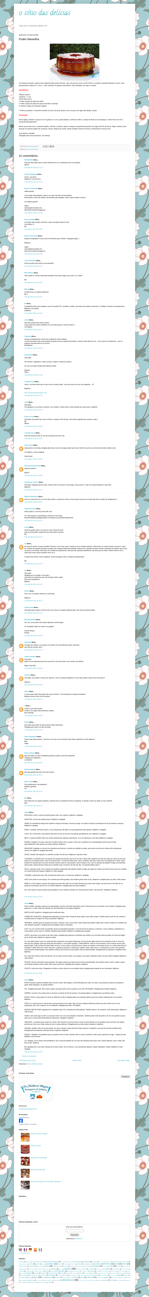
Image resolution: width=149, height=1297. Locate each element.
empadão (91, 1269)
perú (43, 1277)
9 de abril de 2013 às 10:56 (33, 973)
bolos (124, 1264)
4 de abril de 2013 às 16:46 (33, 348)
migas (31, 1275)
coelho (119, 1266)
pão (119, 1275)
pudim (28, 149)
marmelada (114, 1273)
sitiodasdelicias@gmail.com (28, 1109)
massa (128, 1273)
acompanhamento (38, 1261)
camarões (32, 1266)
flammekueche (75, 1271)
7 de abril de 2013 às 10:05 (33, 715)
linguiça (68, 1273)
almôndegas (77, 1261)
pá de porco (113, 1275)
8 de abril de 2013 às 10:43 (33, 775)
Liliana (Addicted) (30, 174)
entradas (107, 1269)
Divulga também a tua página (28, 1124)
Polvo (76, 1277)
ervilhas (21, 1271)
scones (56, 1280)
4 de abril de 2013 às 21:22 (33, 490)
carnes (66, 1266)
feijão (46, 1271)
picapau (65, 1277)
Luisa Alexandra (30, 260)
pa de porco (103, 1275)
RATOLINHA (28, 160)
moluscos (43, 1275)
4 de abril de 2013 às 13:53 (33, 282)
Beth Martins (29, 273)
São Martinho (39, 1280)
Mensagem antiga (123, 1060)
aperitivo (108, 1261)
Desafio (53, 1269)
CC (25, 543)
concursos (32, 1269)
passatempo (22, 1277)
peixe (36, 1277)
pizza (70, 1277)
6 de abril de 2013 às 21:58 (33, 685)
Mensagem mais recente (28, 1060)
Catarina (27, 675)
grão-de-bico (121, 1271)
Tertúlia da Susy (30, 509)
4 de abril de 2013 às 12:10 (33, 266)
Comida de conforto (31, 482)
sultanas (94, 1280)
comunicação (23, 1269)
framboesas (85, 1271)
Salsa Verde (28, 781)
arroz (31, 1264)
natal (65, 1275)
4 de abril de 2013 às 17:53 (33, 395)
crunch (47, 1269)
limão (62, 1273)
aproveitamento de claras (120, 1261)
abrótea (28, 1261)
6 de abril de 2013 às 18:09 (33, 668)
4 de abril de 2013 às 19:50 (33, 459)
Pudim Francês (36, 1146)
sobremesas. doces (84, 1280)
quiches (123, 1277)
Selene (26, 591)
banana (66, 1264)
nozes (82, 1275)
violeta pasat (29, 607)
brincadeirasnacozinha (32, 466)
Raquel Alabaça (29, 769)
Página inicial (76, 1060)
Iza (25, 570)
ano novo (101, 1261)
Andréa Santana (30, 657)
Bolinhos (107, 1264)
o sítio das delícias (44, 13)
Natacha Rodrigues (31, 496)
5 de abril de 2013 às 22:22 (33, 601)
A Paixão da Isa (29, 433)
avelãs (38, 1264)
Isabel (26, 812)
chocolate (95, 1266)
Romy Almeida (29, 219)
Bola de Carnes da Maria (39, 1134)
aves (43, 1264)
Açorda (63, 1261)
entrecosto (116, 1269)
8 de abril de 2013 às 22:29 (33, 791)
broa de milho (23, 1266)
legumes (43, 1273)
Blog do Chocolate (31, 188)
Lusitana (87, 1273)
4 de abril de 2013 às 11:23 (33, 167)
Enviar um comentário (29, 1056)
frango (92, 1271)
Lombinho (74, 1273)
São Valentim (49, 1280)
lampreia (23, 1273)
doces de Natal (81, 1269)
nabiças (60, 1275)
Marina (26, 289)
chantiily (87, 1266)
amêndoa (86, 1262)
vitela (50, 1282)
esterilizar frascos (38, 1271)
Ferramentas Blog (25, 1253)
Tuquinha (27, 336)
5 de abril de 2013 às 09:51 (33, 502)
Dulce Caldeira (29, 753)
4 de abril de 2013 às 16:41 (33, 330)
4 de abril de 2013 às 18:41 (33, 410)
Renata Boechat (30, 619)
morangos (52, 1275)
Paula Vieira (28, 445)
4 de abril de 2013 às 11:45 (33, 213)
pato (30, 1277)
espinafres (28, 1271)
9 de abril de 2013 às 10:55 (33, 897)
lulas (81, 1273)
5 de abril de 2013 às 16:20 (33, 584)
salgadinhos (30, 1280)
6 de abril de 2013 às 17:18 (33, 650)
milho (36, 1275)
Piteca (26, 691)
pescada (50, 1277)
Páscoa (126, 1275)
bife (84, 1264)
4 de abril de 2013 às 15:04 (33, 313)
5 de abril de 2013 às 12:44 (33, 537)
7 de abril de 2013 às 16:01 (33, 746)
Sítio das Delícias (24, 1117)
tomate (128, 1280)
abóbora (21, 1261)
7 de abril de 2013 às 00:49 (33, 699)
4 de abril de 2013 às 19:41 (33, 438)
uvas (22, 1282)
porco (82, 1277)
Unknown (27, 642)
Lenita (26, 527)
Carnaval (40, 1266)
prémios (90, 1277)
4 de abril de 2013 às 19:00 (33, 426)
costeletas (40, 1269)
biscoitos (90, 1264)
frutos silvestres (105, 1271)
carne (46, 1266)
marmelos (121, 1273)
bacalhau (50, 1264)
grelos (128, 1271)
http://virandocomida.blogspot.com (35, 393)
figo (68, 1271)
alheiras (69, 1261)
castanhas (73, 1266)
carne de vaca (57, 1266)
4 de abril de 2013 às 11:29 (33, 182)
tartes (112, 1280)
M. (25, 303)
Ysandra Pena (29, 381)
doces (67, 1268)
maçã (93, 1273)
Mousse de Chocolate (38, 1170)
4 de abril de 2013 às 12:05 (33, 229)
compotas (125, 1266)
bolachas (98, 1264)
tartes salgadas (120, 1280)
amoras (94, 1261)
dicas (60, 1269)
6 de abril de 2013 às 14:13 (33, 613)
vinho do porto (42, 1282)
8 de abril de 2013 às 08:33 (33, 763)
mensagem (24, 1275)
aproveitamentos (23, 1264)
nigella (76, 1275)
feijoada (53, 1271)
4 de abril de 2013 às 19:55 (33, 475)
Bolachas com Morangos (39, 1158)
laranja (36, 1273)
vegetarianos (33, 1282)
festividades (61, 1271)
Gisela (26, 722)
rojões (128, 1277)
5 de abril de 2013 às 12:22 (33, 520)
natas (71, 1275)
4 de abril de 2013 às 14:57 (33, 297)
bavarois (72, 1264)
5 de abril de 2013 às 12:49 (33, 564)
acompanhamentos (52, 1262)
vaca (26, 1282)
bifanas (79, 1264)
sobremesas (34, 149)
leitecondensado (53, 1273)
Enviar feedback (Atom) (35, 1064)
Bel (25, 798)
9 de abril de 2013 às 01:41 (33, 806)
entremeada (125, 1269)
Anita (26, 402)
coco (111, 1266)
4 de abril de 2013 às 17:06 (33, 375)
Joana (26, 320)
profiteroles (100, 1277)
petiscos (57, 1277)
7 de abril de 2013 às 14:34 (33, 730)
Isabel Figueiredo (30, 736)
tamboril (100, 1280)
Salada (22, 1280)
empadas (99, 1269)
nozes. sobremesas (92, 1275)
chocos (105, 1266)
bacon (60, 1264)
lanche (29, 1273)
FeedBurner (79, 1239)
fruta (97, 1271)
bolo (116, 1264)
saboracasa (28, 355)
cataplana (80, 1266)
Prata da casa (29, 416)
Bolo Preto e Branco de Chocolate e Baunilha (46, 1182)
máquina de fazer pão (103, 1273)
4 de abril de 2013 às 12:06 (33, 254)
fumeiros (113, 1271)
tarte (106, 1280)
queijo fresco (115, 1277)
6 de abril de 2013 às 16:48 (33, 636)
